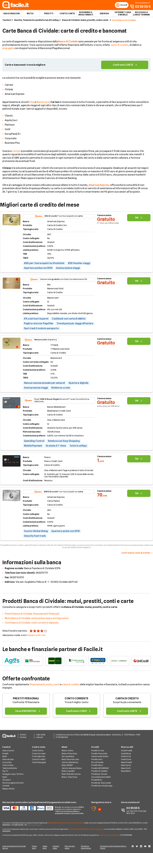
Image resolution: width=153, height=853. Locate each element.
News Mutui (126, 771)
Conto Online (37, 751)
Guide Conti (126, 757)
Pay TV (5, 771)
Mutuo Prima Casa (69, 754)
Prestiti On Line (97, 751)
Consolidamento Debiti (101, 777)
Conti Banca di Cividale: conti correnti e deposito (32, 623)
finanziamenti (37, 685)
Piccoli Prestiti (97, 762)
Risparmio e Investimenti (85, 14)
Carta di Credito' (39, 760)
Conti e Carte (67, 14)
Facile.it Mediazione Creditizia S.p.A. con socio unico (85, 829)
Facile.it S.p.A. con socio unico (109, 835)
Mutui (30, 14)
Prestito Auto (96, 760)
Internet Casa (8, 760)
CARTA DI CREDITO (127, 699)
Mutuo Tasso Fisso (69, 777)
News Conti (126, 768)
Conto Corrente (38, 754)
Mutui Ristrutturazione (71, 774)
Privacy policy (33, 847)
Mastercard (42, 103)
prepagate (8, 49)
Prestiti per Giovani (99, 774)
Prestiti (48, 14)
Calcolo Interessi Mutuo (72, 768)
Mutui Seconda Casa (70, 760)
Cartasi (16, 152)
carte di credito (119, 45)
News (4, 777)
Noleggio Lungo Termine (12, 774)
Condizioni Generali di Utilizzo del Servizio (14, 847)
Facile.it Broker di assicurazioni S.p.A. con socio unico (66, 823)
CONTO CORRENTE (76, 699)
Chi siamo (6, 780)
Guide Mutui (126, 754)
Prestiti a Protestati (99, 771)
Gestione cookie (56, 847)
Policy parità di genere (71, 847)
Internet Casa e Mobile (123, 14)
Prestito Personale (99, 754)
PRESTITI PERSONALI (26, 699)
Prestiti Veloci (97, 765)
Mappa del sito (8, 789)
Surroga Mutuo (68, 757)
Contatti (5, 786)
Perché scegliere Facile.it (12, 783)
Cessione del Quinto (99, 757)
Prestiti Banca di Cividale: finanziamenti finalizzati (32, 614)
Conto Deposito (38, 757)
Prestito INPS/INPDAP (100, 768)
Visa (31, 103)
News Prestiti (126, 762)
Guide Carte (126, 760)
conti (57, 685)
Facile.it (7, 21)
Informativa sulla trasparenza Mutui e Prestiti (114, 847)
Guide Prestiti (126, 751)
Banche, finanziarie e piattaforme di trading (36, 21)
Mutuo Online (67, 751)
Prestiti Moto (96, 780)
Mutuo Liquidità (68, 771)
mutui (49, 685)
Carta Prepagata (39, 762)
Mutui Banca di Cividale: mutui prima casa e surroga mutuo (37, 619)
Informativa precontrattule (87, 847)
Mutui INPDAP (67, 765)
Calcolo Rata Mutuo (70, 762)
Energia (104, 14)
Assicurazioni (11, 14)
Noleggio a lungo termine (141, 14)
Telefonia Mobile (9, 768)
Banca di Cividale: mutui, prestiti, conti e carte (85, 21)
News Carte (126, 765)
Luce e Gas (7, 762)
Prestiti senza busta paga (101, 786)
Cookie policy (45, 847)
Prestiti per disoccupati (101, 783)
